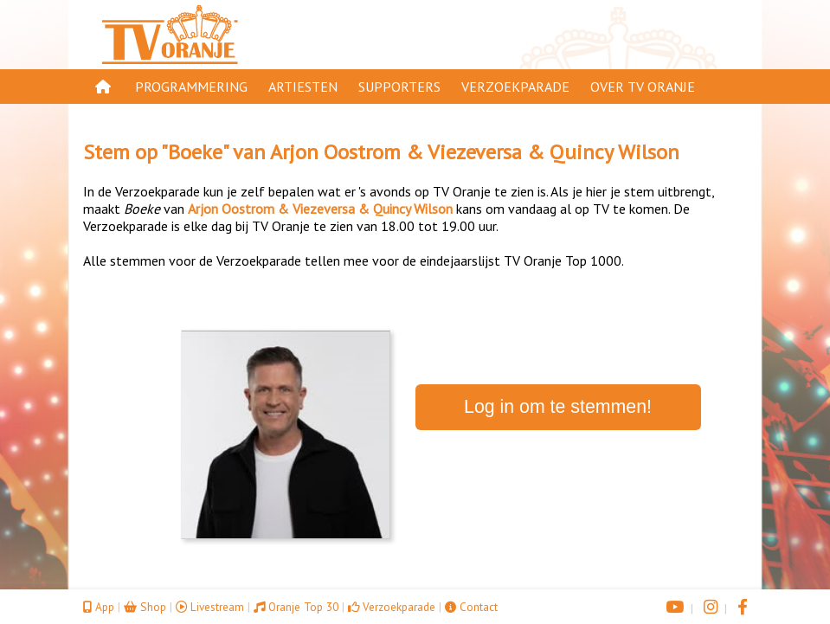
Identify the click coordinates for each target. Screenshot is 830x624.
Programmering (191, 86)
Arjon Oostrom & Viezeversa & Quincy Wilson (474, 151)
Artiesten (303, 86)
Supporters (399, 86)
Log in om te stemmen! (558, 406)
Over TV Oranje (642, 86)
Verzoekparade (515, 86)
